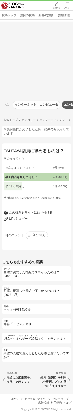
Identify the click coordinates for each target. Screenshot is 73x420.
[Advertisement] (36, 58)
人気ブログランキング (13, 5)
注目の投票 (27, 15)
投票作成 (56, 8)
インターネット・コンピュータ (36, 104)
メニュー (67, 8)
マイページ (44, 398)
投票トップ (9, 15)
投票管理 (64, 15)
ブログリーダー (61, 398)
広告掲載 (43, 402)
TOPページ (16, 398)
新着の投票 (45, 15)
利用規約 (56, 402)
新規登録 (30, 398)
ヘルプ (67, 402)
